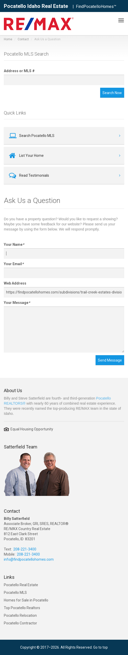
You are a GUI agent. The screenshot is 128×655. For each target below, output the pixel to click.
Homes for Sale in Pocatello (26, 600)
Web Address (15, 283)
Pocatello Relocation (20, 615)
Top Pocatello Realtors (22, 608)
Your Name (14, 244)
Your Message (17, 303)
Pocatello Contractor (20, 623)
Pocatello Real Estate (21, 585)
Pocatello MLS (15, 592)
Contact (23, 39)
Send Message (110, 360)
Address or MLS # (19, 71)
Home (8, 39)
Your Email (14, 264)
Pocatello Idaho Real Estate (36, 6)
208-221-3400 (24, 549)
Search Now (112, 93)
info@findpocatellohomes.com (29, 559)
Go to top (100, 647)
